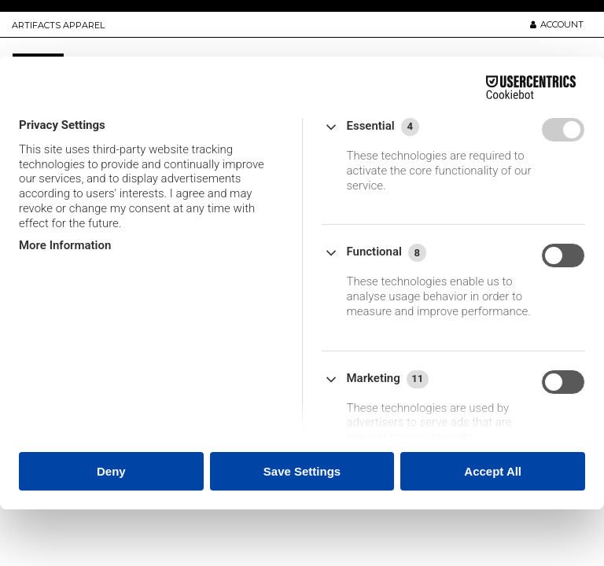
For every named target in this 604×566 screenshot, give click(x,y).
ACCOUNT (557, 24)
